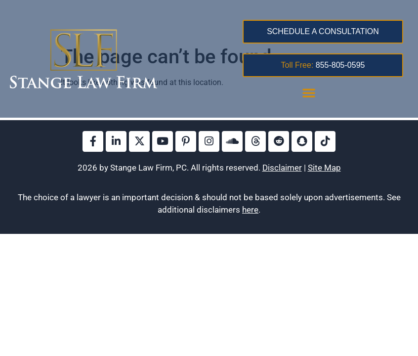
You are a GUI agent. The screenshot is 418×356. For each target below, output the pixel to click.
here (250, 210)
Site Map (324, 168)
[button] (308, 92)
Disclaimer (282, 168)
